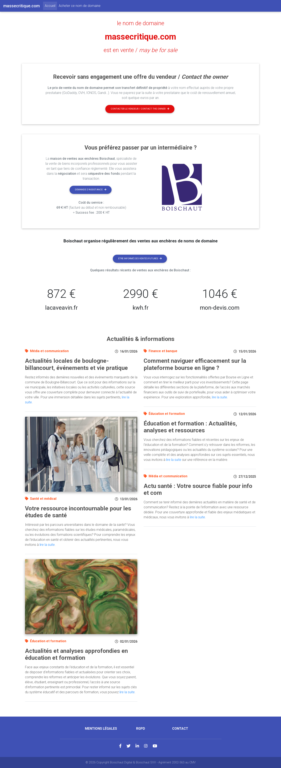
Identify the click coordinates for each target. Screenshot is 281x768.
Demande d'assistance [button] (90, 189)
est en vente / (140, 50)
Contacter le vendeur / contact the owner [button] (140, 108)
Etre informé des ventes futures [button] (140, 258)
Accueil (51, 5)
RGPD (140, 729)
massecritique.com (140, 37)
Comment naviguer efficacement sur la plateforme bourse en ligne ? (195, 364)
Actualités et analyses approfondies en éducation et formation (76, 654)
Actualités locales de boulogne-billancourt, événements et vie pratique (76, 364)
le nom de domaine (140, 23)
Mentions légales (101, 729)
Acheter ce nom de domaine (80, 6)
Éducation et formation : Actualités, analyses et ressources (190, 427)
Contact (180, 729)
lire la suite (47, 545)
